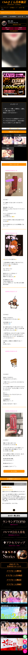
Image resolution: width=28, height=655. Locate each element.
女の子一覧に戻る (14, 516)
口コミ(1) (8, 484)
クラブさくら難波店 (14, 580)
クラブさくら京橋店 (14, 584)
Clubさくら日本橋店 (14, 2)
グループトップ (4, 7)
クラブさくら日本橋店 (14, 575)
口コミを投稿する (20, 484)
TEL (25, 646)
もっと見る (14, 471)
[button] (14, 68)
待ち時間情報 (13, 16)
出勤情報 (5, 16)
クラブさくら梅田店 (14, 571)
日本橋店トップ (13, 7)
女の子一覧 (21, 7)
